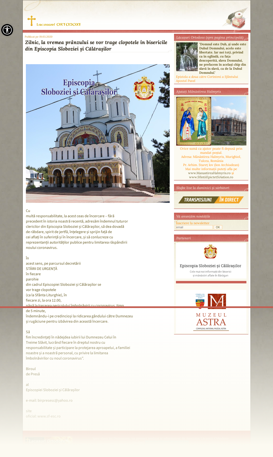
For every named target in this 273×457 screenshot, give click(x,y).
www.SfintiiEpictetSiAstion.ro (211, 177)
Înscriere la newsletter (192, 223)
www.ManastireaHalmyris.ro (209, 173)
